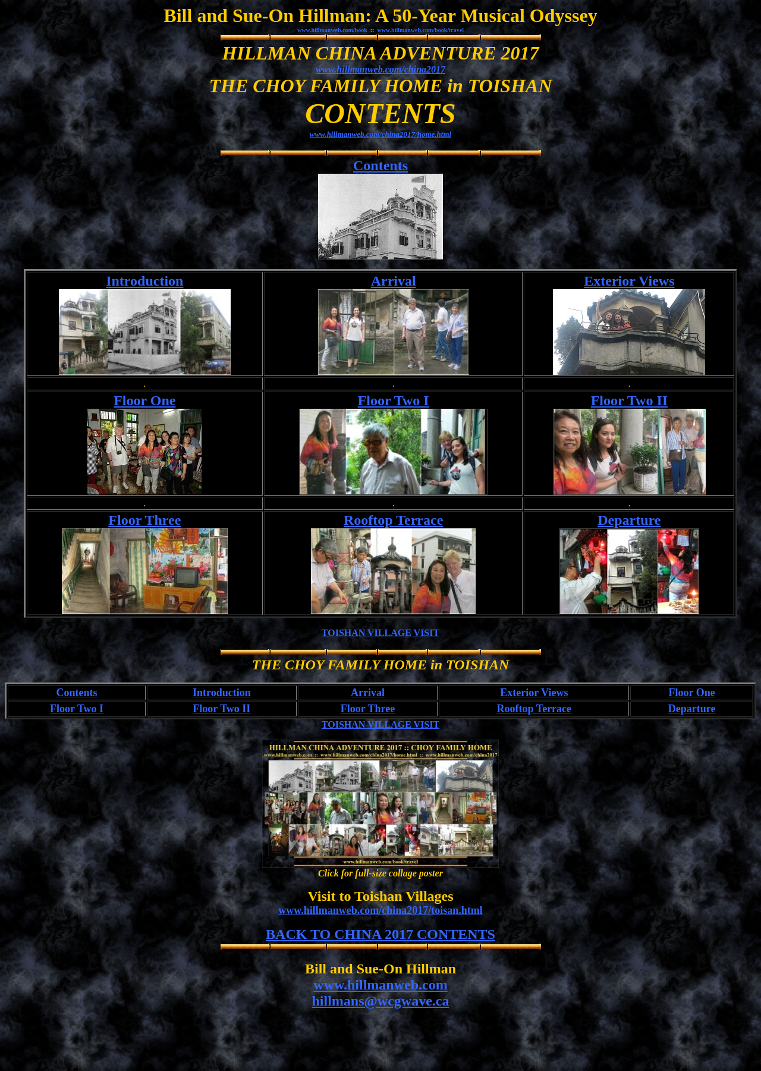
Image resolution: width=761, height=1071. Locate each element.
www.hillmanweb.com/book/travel (420, 30)
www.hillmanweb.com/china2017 (380, 69)
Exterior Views (629, 281)
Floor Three (144, 520)
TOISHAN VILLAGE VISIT (380, 633)
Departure (629, 520)
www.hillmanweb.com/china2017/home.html (380, 134)
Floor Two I (393, 400)
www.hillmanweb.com (380, 984)
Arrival (393, 281)
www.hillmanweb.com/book (332, 30)
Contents (380, 165)
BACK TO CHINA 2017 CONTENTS (380, 934)
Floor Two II (629, 400)
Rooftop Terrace (393, 520)
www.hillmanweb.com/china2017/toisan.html (380, 910)
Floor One (144, 400)
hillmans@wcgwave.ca (380, 1001)
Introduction (144, 281)
